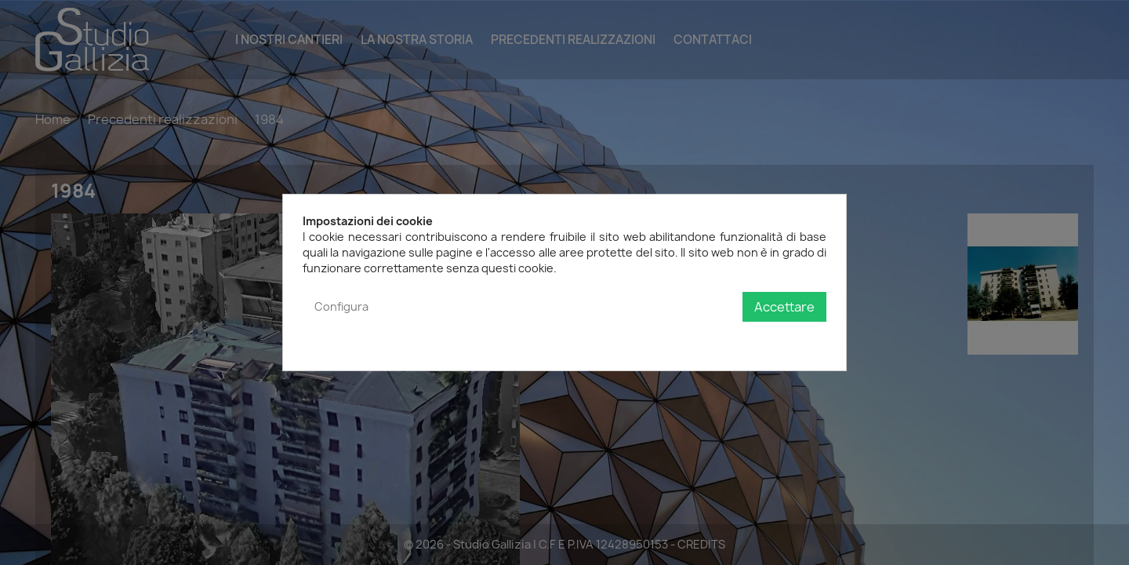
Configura (341, 306)
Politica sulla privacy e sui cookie (740, 338)
